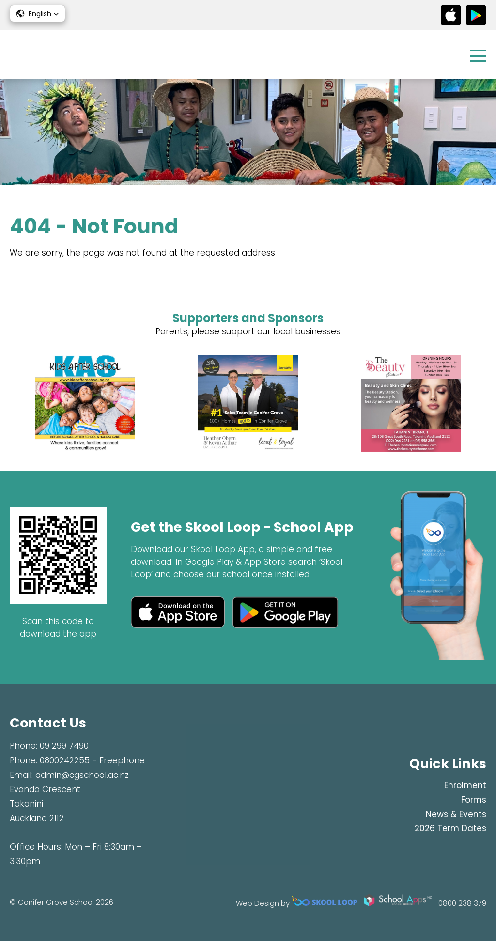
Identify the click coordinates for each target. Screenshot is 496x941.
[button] (37, 13)
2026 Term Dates (450, 828)
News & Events (456, 814)
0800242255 (65, 760)
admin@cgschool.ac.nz (82, 775)
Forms (473, 800)
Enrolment (465, 785)
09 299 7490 (64, 746)
